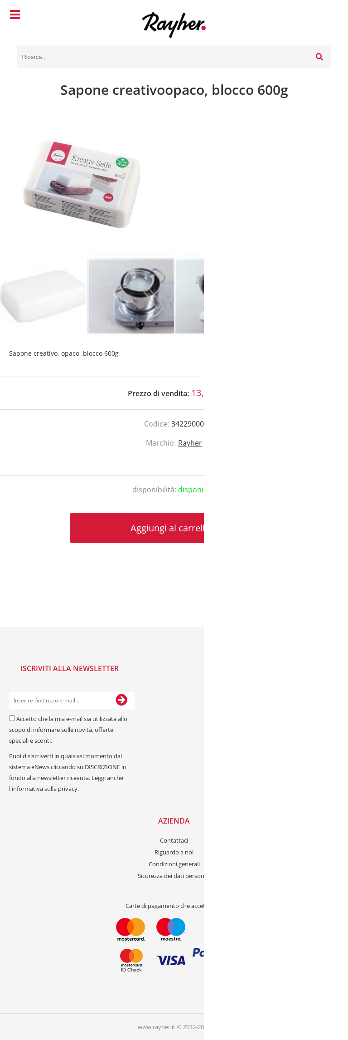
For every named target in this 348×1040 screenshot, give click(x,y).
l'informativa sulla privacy (43, 789)
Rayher (190, 443)
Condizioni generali (174, 864)
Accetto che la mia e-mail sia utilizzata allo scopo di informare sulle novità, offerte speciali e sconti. (68, 730)
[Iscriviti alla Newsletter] (121, 700)
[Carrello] (322, 16)
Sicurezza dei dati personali (174, 876)
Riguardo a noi (174, 852)
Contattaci (174, 840)
